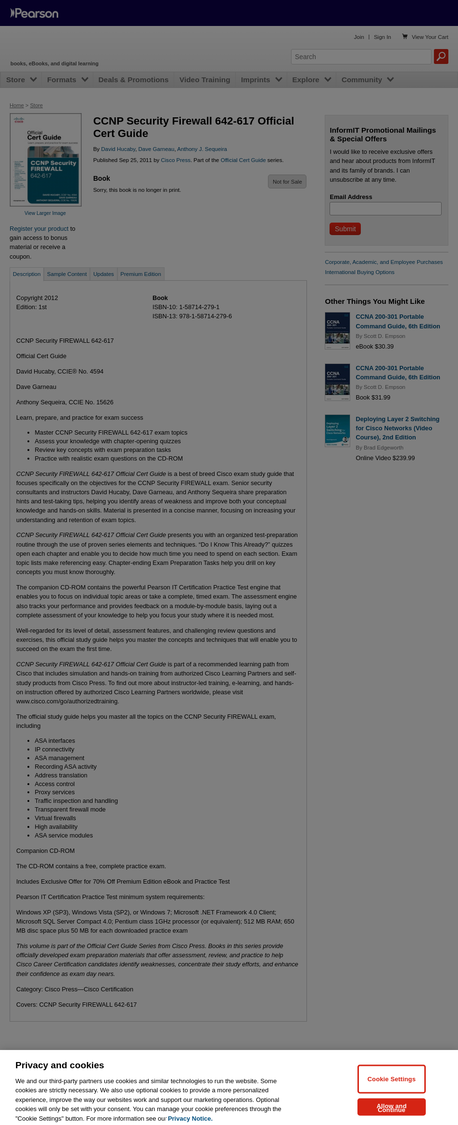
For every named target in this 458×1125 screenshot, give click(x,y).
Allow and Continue (392, 1115)
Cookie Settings (392, 1086)
